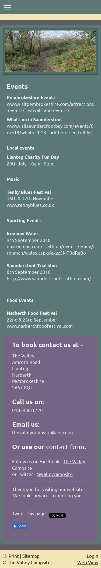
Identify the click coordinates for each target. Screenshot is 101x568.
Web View (87, 562)
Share (19, 526)
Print (11, 556)
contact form (65, 447)
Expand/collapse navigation (50, 7)
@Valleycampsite (55, 474)
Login (92, 556)
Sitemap (31, 556)
